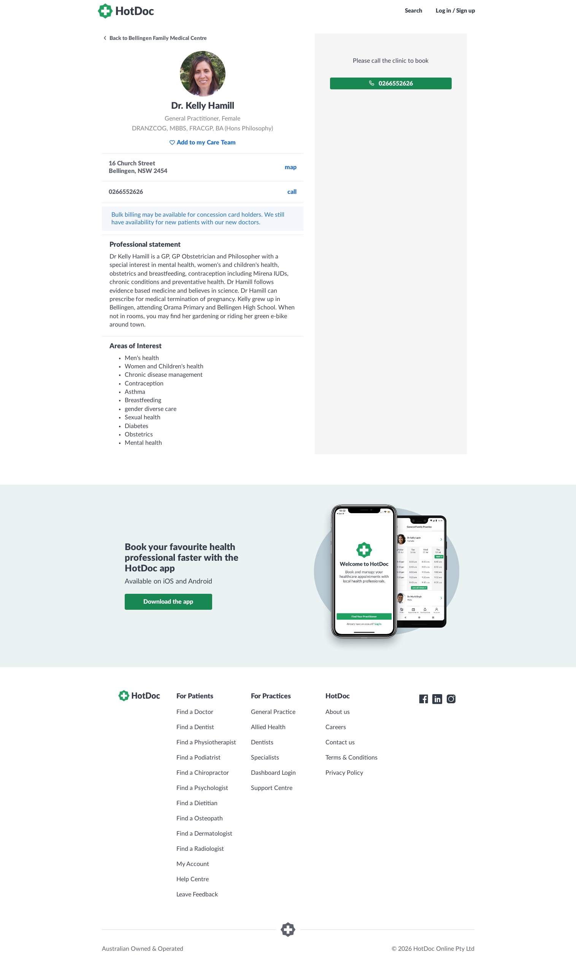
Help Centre (192, 879)
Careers (335, 727)
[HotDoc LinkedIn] (437, 699)
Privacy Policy (344, 773)
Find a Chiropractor (202, 773)
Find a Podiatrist (198, 758)
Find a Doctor (194, 712)
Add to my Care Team (202, 143)
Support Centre (271, 788)
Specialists (265, 758)
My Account (192, 864)
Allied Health (268, 727)
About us (337, 712)
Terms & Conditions (351, 758)
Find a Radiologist (200, 849)
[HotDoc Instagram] (451, 699)
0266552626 (391, 83)
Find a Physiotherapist (206, 742)
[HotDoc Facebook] (423, 699)
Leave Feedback (197, 894)
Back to (155, 38)
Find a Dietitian (196, 803)
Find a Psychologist (202, 788)
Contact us (340, 742)
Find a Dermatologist (204, 834)
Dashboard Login (273, 773)
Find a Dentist (195, 727)
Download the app (168, 602)
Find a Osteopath (199, 818)
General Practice (273, 712)
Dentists (262, 742)
